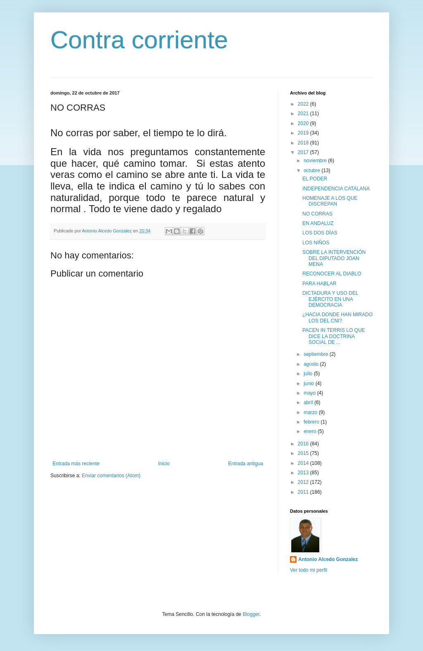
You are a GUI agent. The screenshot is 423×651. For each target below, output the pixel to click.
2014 (304, 463)
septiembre (317, 354)
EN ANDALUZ (317, 223)
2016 (304, 444)
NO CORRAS (317, 214)
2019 (304, 133)
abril (309, 402)
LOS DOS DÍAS (319, 233)
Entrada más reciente (76, 463)
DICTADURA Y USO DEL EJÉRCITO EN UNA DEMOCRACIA (330, 299)
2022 (304, 104)
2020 (304, 123)
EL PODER (314, 179)
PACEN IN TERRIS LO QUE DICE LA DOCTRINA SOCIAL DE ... (333, 336)
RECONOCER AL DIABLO (331, 274)
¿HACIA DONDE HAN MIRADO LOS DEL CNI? (337, 317)
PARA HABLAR (319, 283)
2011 (304, 492)
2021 (304, 113)
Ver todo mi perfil (308, 570)
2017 (304, 152)
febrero (312, 422)
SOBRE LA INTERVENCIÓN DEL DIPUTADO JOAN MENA (334, 258)
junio (310, 383)
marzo (311, 412)
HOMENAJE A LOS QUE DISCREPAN (329, 201)
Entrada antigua (245, 463)
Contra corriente (139, 40)
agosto (312, 364)
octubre (312, 170)
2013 (304, 473)
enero (311, 431)
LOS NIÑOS (315, 243)
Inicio (164, 463)
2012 (304, 482)
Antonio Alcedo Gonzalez (328, 559)
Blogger (250, 614)
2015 (304, 453)
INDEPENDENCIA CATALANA (336, 189)
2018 (304, 143)
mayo (310, 393)
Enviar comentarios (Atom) (111, 475)
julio (309, 373)
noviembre (316, 160)
